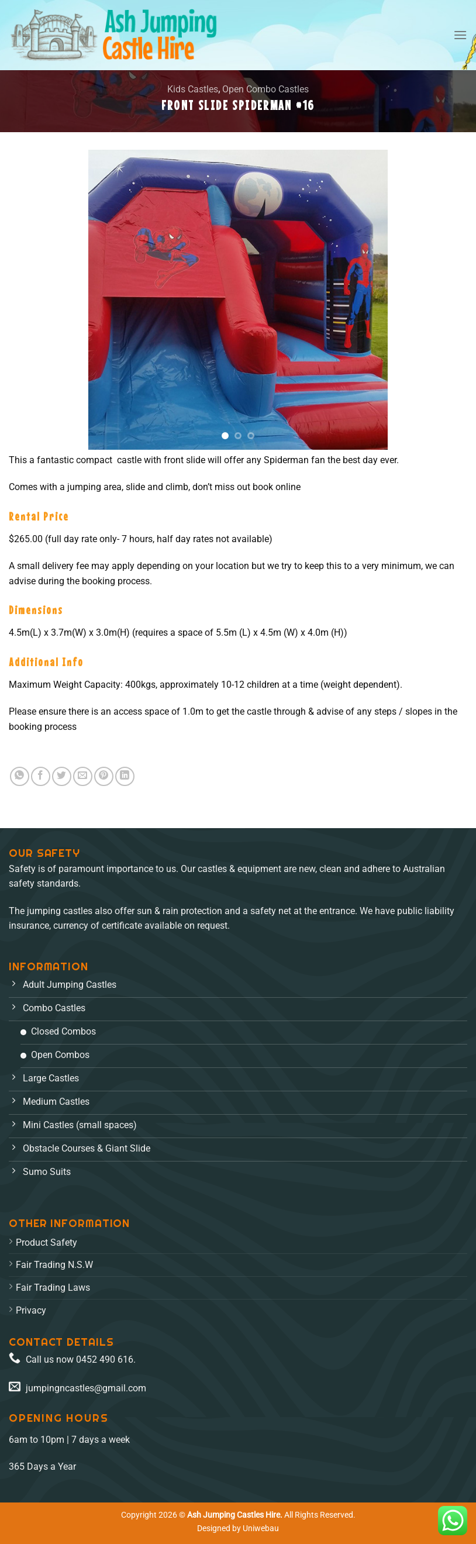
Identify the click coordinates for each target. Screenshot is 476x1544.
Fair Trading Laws (53, 1287)
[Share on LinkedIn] (124, 776)
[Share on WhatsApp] (19, 776)
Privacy (31, 1310)
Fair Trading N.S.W (54, 1264)
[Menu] (460, 34)
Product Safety (46, 1242)
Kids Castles (192, 89)
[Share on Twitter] (61, 776)
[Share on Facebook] (40, 776)
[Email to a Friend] (82, 776)
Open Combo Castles (265, 89)
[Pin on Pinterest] (103, 776)
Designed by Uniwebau (238, 1528)
